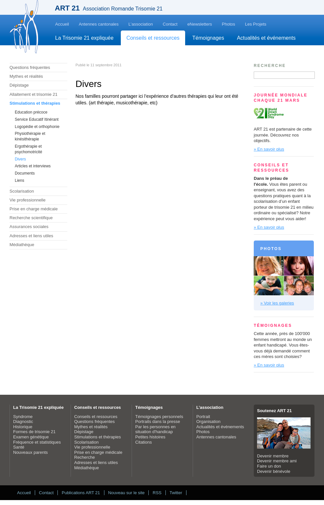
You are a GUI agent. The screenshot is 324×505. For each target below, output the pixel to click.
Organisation (208, 421)
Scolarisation (22, 191)
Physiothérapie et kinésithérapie (30, 136)
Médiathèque (22, 244)
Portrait (203, 416)
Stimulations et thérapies (35, 103)
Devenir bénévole (273, 471)
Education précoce (31, 112)
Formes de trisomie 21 (34, 431)
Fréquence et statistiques (37, 442)
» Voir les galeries (277, 303)
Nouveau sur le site (126, 492)
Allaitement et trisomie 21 (33, 94)
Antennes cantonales (99, 24)
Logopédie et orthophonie (37, 126)
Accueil (62, 24)
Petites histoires (150, 436)
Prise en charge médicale (34, 208)
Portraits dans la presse (157, 421)
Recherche (84, 457)
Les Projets (255, 24)
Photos (228, 24)
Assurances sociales (29, 226)
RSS (157, 492)
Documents (25, 173)
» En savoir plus (269, 149)
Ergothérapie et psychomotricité (28, 149)
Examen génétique (31, 436)
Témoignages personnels (159, 416)
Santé (18, 447)
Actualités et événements (266, 38)
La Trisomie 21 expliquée (84, 38)
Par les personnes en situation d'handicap (155, 429)
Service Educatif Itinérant (36, 119)
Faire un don (269, 466)
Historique (22, 426)
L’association (140, 24)
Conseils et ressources (153, 38)
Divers (20, 159)
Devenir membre (273, 455)
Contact (170, 24)
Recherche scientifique (31, 217)
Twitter (175, 492)
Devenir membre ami (277, 460)
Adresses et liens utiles (31, 235)
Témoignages (208, 38)
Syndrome (22, 416)
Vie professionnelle (28, 200)
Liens (19, 180)
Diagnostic (23, 421)
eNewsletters (199, 24)
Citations (143, 442)
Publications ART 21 (81, 492)
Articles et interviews (33, 166)
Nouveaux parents (30, 452)
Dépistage (19, 85)
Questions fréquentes (30, 67)
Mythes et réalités (26, 76)
